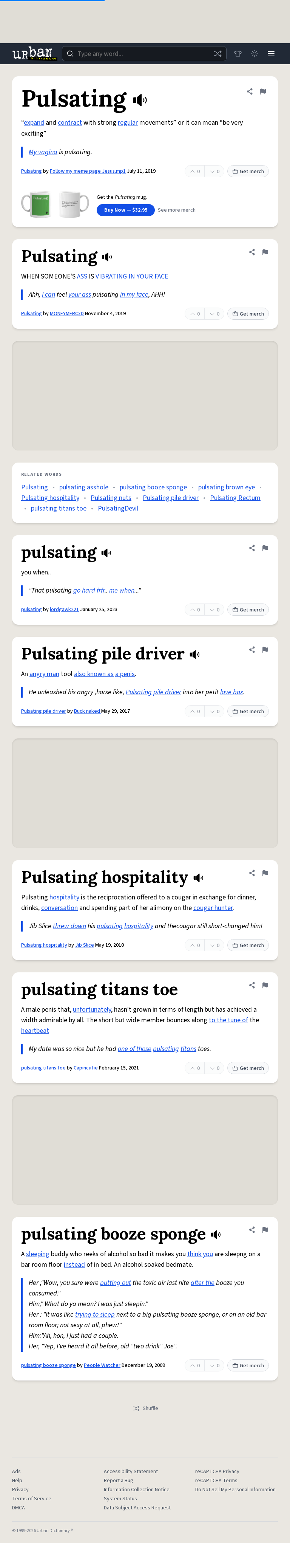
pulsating (31, 609)
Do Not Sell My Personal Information (235, 1489)
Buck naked (87, 711)
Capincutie (86, 1068)
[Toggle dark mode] (254, 53)
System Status (120, 1499)
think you (200, 1254)
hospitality (64, 897)
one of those (134, 1049)
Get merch (248, 171)
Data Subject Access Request (137, 1508)
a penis (125, 674)
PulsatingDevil (118, 508)
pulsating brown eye (226, 487)
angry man (44, 674)
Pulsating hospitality (50, 498)
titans (188, 1049)
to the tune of (228, 1020)
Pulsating (31, 171)
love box (231, 692)
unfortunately (92, 1009)
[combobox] (144, 53)
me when (121, 590)
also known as (94, 674)
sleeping (37, 1254)
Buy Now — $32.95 (125, 210)
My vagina (43, 152)
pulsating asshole (83, 487)
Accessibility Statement (131, 1471)
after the (202, 1283)
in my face (134, 294)
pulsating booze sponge (153, 487)
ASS (82, 276)
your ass (79, 294)
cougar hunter (213, 908)
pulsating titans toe (58, 508)
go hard (84, 590)
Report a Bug (118, 1480)
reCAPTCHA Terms (216, 1480)
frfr (101, 590)
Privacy (20, 1489)
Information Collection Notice (137, 1489)
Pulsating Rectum (235, 498)
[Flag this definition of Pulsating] (263, 91)
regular (128, 122)
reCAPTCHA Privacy (217, 1471)
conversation (59, 908)
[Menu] (271, 53)
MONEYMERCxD (67, 313)
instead (74, 1264)
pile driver (167, 692)
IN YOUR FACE (148, 276)
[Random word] (217, 53)
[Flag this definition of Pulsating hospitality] (265, 873)
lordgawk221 (64, 609)
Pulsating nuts (111, 498)
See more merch (177, 210)
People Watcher (102, 1365)
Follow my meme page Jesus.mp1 (88, 171)
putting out (115, 1283)
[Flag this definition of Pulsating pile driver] (265, 650)
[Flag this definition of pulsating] (265, 548)
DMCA (18, 1508)
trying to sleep (95, 1314)
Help (17, 1480)
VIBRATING (111, 276)
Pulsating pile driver (171, 498)
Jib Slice (84, 945)
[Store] (238, 53)
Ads (16, 1471)
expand (34, 122)
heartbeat (35, 1030)
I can (48, 294)
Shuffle (145, 1408)
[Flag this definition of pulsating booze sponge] (265, 1230)
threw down (69, 926)
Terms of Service (31, 1499)
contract (70, 122)
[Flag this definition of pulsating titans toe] (265, 985)
